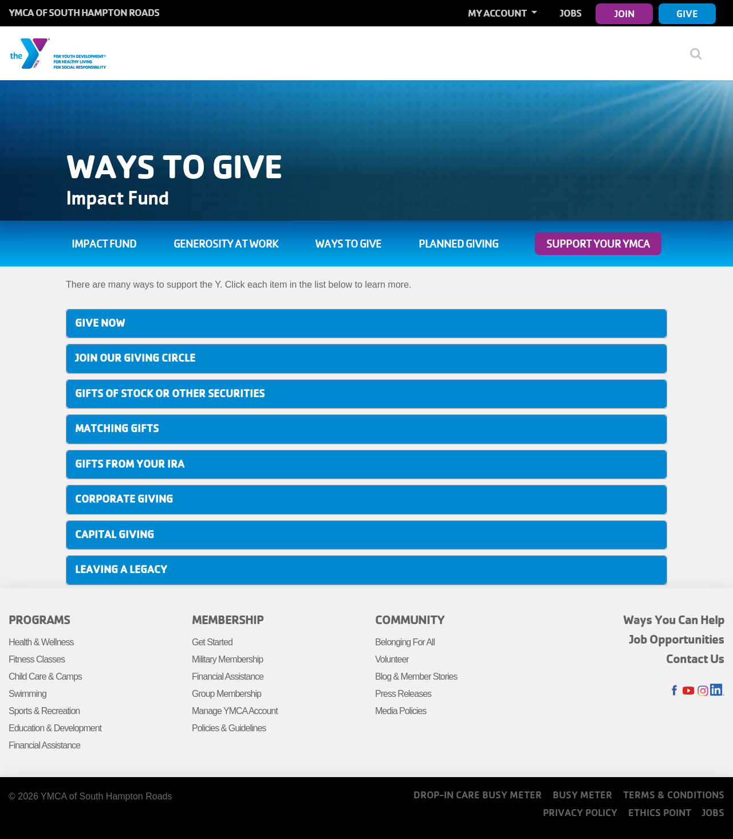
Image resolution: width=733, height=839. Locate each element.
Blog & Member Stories (416, 676)
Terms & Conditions (673, 795)
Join (624, 13)
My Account (498, 12)
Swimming (27, 694)
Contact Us (695, 658)
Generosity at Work (226, 243)
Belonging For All (405, 642)
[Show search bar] (700, 53)
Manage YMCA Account (235, 711)
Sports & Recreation (44, 711)
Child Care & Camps (45, 676)
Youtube (688, 691)
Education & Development (55, 728)
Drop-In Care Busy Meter (477, 795)
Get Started (212, 642)
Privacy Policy (580, 812)
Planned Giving (458, 243)
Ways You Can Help (673, 619)
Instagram (703, 691)
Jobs (570, 12)
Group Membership (226, 694)
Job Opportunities (676, 639)
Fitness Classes (37, 659)
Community (409, 619)
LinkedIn (717, 691)
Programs (39, 619)
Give (687, 13)
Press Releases (403, 694)
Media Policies (400, 711)
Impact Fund (104, 243)
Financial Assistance (44, 745)
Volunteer (392, 659)
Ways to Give (348, 243)
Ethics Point (659, 812)
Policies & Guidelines (229, 728)
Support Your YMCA (598, 243)
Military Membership (227, 659)
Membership (227, 619)
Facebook (674, 691)
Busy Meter (582, 795)
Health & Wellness (41, 642)
